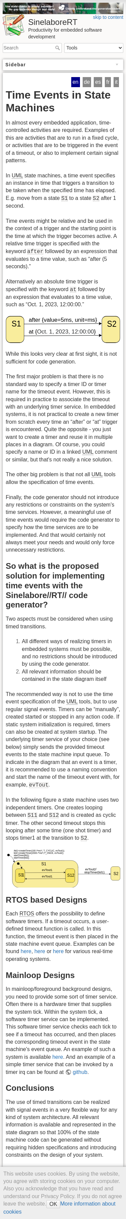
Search (58, 47)
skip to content (108, 17)
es (98, 82)
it (116, 82)
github (80, 1072)
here (25, 951)
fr (108, 82)
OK (53, 1204)
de (87, 82)
